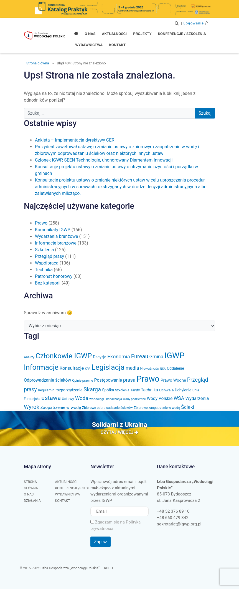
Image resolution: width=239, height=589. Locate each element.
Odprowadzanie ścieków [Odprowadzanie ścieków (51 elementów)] (47, 380)
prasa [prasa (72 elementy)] (129, 380)
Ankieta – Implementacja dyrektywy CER (74, 140)
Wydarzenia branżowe (56, 236)
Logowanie (194, 23)
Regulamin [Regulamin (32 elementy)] (46, 390)
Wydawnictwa (67, 494)
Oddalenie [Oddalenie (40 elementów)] (175, 368)
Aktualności (66, 482)
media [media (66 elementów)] (132, 368)
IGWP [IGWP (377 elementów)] (174, 355)
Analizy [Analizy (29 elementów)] (29, 357)
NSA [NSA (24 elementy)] (163, 369)
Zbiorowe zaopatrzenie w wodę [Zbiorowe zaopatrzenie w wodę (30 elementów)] (157, 408)
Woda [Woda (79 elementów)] (81, 398)
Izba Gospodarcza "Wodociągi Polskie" (45, 35)
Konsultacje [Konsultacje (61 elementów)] (72, 368)
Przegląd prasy (49, 256)
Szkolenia (44, 249)
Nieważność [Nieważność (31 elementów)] (149, 368)
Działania (32, 501)
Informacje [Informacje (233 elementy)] (41, 367)
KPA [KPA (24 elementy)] (87, 369)
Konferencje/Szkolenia (76, 488)
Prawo (41, 223)
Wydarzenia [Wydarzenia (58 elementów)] (197, 398)
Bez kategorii (47, 283)
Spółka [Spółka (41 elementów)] (108, 390)
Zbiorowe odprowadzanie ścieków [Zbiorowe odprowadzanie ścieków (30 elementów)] (107, 408)
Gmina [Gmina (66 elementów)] (156, 356)
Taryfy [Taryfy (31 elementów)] (135, 390)
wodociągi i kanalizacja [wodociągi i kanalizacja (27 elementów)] (105, 399)
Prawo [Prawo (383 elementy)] (147, 379)
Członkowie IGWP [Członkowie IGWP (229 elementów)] (63, 356)
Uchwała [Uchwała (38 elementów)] (166, 390)
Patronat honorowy (53, 276)
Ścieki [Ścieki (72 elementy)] (187, 407)
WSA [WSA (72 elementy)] (179, 398)
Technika (44, 269)
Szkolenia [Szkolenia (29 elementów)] (122, 390)
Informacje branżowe (56, 243)
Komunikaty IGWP (52, 229)
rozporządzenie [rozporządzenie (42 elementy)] (68, 390)
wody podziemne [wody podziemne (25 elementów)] (134, 399)
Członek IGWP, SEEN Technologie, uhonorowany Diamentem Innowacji (103, 160)
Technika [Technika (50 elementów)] (149, 389)
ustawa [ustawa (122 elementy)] (51, 397)
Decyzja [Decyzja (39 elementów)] (99, 357)
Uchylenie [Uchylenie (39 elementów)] (183, 390)
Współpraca (47, 263)
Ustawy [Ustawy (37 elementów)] (68, 398)
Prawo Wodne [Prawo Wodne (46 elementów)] (173, 380)
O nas (29, 494)
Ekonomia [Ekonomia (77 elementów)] (118, 356)
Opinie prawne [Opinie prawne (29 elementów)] (82, 380)
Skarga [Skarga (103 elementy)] (92, 389)
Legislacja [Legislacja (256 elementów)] (107, 367)
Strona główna (37, 63)
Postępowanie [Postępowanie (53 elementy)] (108, 380)
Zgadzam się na (115, 525)
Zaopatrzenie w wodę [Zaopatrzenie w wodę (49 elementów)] (60, 407)
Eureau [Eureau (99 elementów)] (139, 356)
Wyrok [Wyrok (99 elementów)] (31, 407)
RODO (108, 568)
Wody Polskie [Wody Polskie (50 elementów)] (159, 398)
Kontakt (62, 501)
